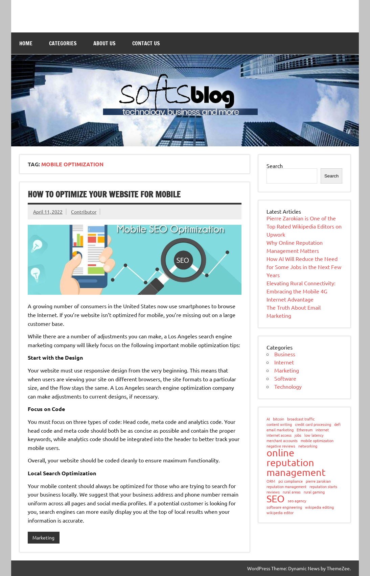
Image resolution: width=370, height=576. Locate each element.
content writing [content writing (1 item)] (279, 424)
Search (275, 165)
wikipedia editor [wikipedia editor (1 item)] (280, 512)
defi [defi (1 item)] (337, 424)
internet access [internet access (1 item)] (279, 435)
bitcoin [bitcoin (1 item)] (278, 419)
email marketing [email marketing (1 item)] (280, 430)
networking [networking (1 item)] (307, 446)
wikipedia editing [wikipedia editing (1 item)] (319, 507)
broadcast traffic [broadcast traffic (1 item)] (301, 419)
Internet (284, 362)
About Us (104, 43)
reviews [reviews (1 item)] (273, 492)
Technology (288, 386)
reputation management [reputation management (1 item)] (286, 486)
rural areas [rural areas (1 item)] (292, 492)
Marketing (43, 537)
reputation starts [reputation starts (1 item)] (323, 486)
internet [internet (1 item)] (322, 430)
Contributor (83, 212)
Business (284, 354)
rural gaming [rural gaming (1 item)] (314, 492)
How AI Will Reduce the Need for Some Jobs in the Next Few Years (304, 266)
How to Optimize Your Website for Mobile (104, 194)
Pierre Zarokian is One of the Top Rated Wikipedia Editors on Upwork (304, 226)
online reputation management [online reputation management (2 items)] (296, 463)
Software (285, 378)
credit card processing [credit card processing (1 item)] (313, 424)
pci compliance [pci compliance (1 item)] (290, 481)
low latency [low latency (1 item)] (313, 435)
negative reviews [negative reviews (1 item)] (281, 446)
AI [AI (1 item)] (268, 419)
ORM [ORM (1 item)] (271, 481)
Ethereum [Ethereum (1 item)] (305, 430)
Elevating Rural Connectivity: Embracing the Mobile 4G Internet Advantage (301, 291)
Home (25, 43)
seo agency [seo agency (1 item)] (297, 501)
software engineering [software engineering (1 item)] (284, 507)
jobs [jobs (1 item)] (298, 435)
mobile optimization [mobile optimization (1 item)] (317, 440)
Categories (63, 43)
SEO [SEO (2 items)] (276, 499)
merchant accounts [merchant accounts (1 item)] (282, 440)
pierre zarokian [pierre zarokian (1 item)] (318, 481)
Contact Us (146, 43)
